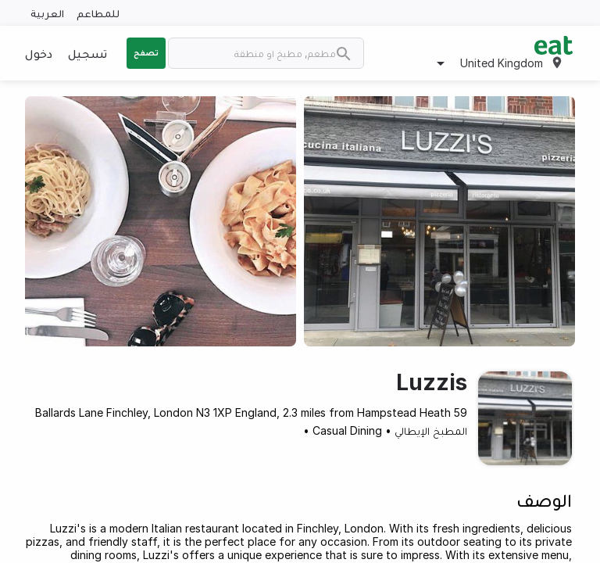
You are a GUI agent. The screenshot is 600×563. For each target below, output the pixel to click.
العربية (47, 13)
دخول (38, 53)
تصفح (146, 52)
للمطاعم (98, 13)
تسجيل (87, 53)
